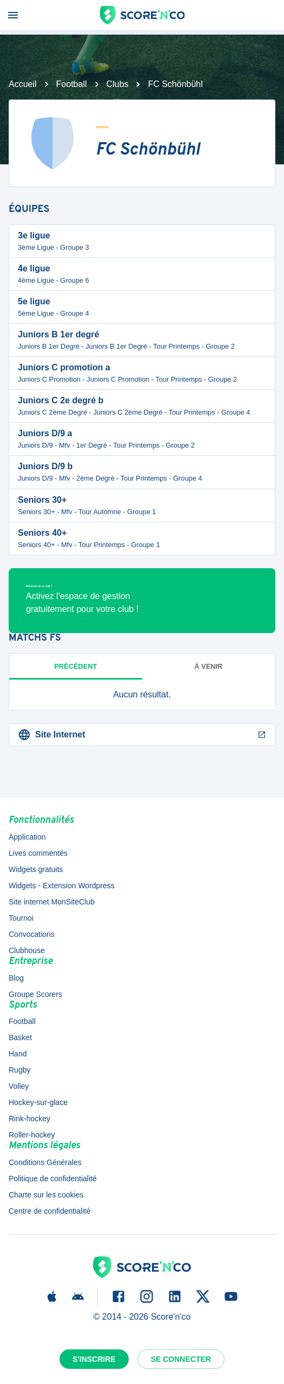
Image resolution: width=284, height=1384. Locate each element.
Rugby (19, 1070)
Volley (19, 1086)
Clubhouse (27, 950)
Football (71, 84)
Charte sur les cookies (46, 1194)
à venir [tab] (208, 666)
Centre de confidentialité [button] (49, 1211)
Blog (16, 978)
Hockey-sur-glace (38, 1102)
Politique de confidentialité (53, 1178)
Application (27, 837)
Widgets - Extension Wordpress (62, 885)
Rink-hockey (29, 1118)
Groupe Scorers (35, 994)
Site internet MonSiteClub (52, 901)
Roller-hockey (32, 1134)
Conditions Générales (45, 1162)
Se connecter (181, 1359)
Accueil (23, 84)
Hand (18, 1053)
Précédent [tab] (75, 666)
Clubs (118, 84)
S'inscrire (94, 1359)
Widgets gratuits (36, 869)
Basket (20, 1037)
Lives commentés (38, 853)
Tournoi (21, 918)
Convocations (32, 934)
